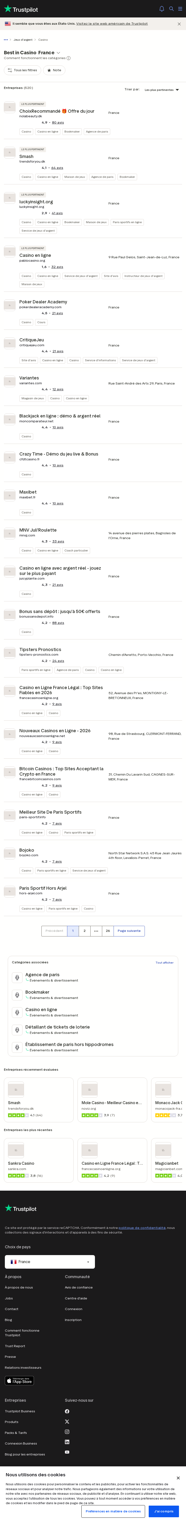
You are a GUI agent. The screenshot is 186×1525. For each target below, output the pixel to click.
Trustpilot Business (20, 1411)
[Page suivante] (129, 931)
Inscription (73, 1320)
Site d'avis (111, 276)
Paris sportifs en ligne (127, 222)
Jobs (9, 1298)
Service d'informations (100, 360)
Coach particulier (76, 550)
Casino (26, 131)
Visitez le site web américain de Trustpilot (112, 24)
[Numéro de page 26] (108, 931)
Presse (10, 1357)
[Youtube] (67, 1451)
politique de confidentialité (142, 1228)
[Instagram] (67, 1431)
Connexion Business (21, 1443)
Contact (11, 1309)
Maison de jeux (74, 177)
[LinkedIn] (67, 1441)
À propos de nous (19, 1287)
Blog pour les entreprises (25, 1454)
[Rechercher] (171, 9)
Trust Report (15, 1346)
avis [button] (58, 122)
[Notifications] (162, 8)
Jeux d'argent (23, 39)
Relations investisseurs (23, 1368)
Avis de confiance (79, 1287)
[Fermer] (179, 24)
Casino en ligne (47, 131)
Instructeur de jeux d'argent (143, 276)
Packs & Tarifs (16, 1433)
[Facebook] (67, 1411)
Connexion (73, 1309)
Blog (8, 1320)
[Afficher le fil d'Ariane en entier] (7, 40)
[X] (67, 1421)
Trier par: (132, 89)
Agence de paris (97, 131)
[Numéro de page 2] (84, 931)
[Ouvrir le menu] (180, 9)
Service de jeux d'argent (38, 230)
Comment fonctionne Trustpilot (22, 1332)
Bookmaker (72, 131)
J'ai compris (164, 1511)
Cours (41, 322)
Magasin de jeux (33, 398)
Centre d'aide (76, 1298)
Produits (11, 1422)
